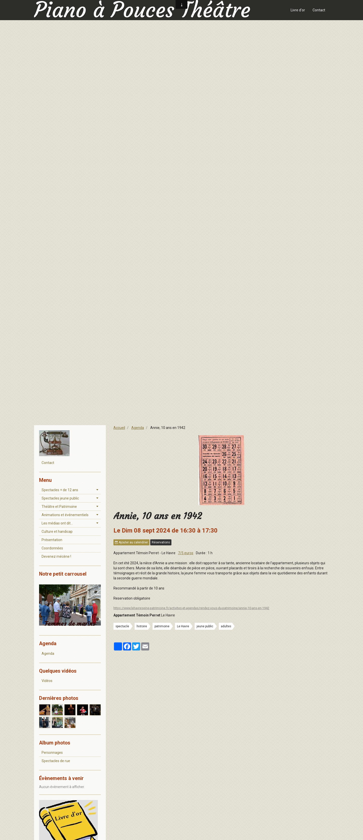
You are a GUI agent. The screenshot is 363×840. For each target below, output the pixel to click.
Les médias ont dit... (57, 523)
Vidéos (47, 681)
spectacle (122, 626)
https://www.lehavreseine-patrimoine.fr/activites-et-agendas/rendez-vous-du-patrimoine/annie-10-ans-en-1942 (191, 608)
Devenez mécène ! (56, 556)
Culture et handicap (57, 532)
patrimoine (162, 626)
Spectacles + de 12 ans (60, 490)
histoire (142, 626)
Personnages (52, 753)
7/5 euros (185, 553)
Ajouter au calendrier (131, 542)
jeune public (205, 626)
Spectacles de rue (56, 761)
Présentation (52, 540)
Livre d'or (298, 10)
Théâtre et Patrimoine (59, 507)
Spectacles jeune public (60, 498)
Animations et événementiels (65, 515)
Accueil (119, 428)
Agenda (137, 428)
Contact (319, 10)
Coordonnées (52, 548)
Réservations (161, 542)
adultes (226, 626)
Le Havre (183, 626)
